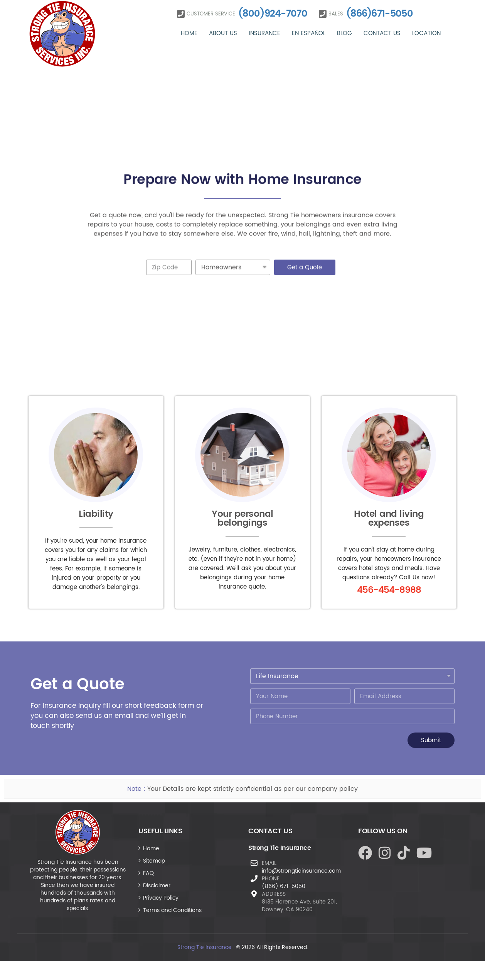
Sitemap (154, 860)
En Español (308, 33)
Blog (344, 33)
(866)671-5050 (379, 14)
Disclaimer (156, 885)
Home (189, 33)
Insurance (264, 33)
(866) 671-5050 (283, 886)
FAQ (148, 873)
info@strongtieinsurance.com (301, 870)
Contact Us (382, 33)
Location (426, 33)
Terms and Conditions (172, 910)
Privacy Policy (161, 897)
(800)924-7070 (272, 14)
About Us (223, 33)
